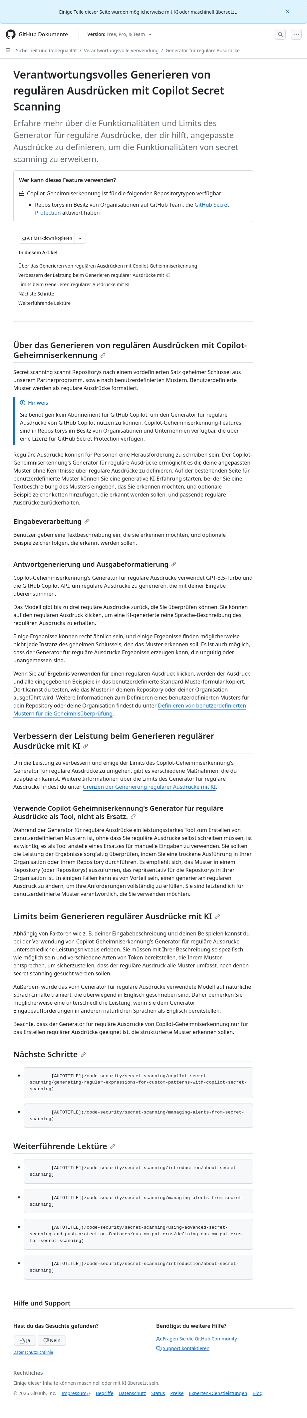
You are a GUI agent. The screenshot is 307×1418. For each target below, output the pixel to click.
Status (158, 1393)
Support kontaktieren (182, 1348)
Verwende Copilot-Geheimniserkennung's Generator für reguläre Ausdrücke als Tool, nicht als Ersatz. (118, 812)
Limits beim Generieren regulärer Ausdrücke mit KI (116, 916)
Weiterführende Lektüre (64, 1145)
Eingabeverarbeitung (51, 521)
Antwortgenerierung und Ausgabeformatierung (94, 564)
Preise (176, 1393)
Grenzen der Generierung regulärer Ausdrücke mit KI (149, 786)
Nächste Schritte (49, 1054)
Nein (51, 1340)
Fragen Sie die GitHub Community (196, 1338)
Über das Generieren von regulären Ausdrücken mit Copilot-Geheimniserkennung (130, 349)
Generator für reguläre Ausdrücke (203, 50)
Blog (258, 1393)
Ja (25, 1340)
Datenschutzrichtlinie (33, 1352)
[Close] (288, 11)
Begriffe (105, 1393)
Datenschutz (132, 1393)
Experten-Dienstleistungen (218, 1393)
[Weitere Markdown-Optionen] (80, 238)
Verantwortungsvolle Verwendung (121, 50)
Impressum (74, 1393)
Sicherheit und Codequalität (46, 50)
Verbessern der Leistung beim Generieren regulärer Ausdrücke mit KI (113, 740)
